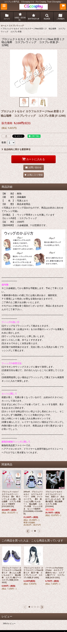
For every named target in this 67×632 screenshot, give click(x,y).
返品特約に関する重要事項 (16, 149)
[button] (4, 7)
